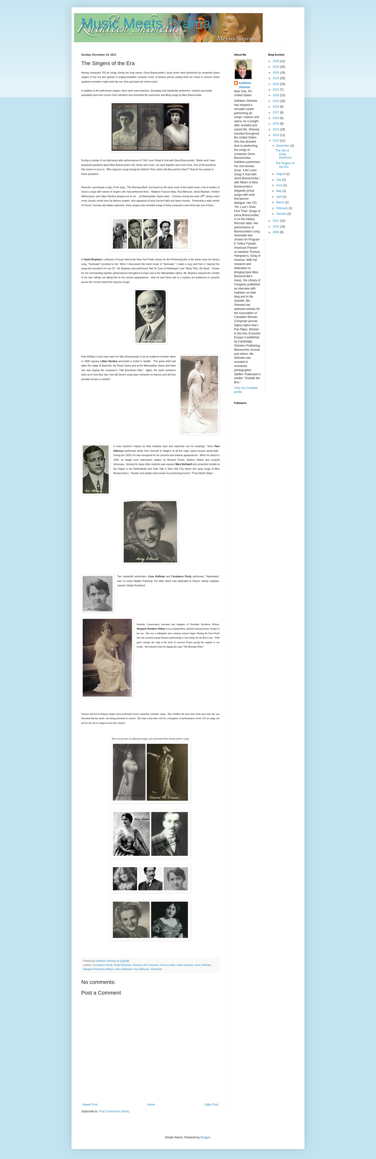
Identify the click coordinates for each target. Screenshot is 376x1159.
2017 (276, 112)
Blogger (205, 1137)
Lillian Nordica (185, 964)
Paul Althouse (141, 969)
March (280, 202)
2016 (276, 118)
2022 (276, 84)
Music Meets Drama (146, 23)
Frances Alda (167, 964)
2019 (276, 101)
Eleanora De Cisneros (145, 964)
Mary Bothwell (123, 969)
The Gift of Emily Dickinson (283, 154)
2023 (276, 78)
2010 (276, 226)
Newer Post (90, 1104)
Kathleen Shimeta (245, 85)
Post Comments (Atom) (114, 1111)
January (281, 213)
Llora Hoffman (203, 964)
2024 (276, 72)
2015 (276, 123)
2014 (276, 129)
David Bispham (122, 964)
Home (151, 1104)
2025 (276, 66)
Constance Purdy (102, 964)
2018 (276, 106)
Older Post (211, 1104)
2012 (276, 140)
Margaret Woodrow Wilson (98, 969)
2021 (276, 89)
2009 (276, 232)
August (281, 174)
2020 (276, 95)
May (279, 191)
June (279, 185)
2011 (276, 220)
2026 (276, 61)
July (279, 179)
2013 (276, 135)
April (279, 196)
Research (156, 969)
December (283, 145)
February (282, 208)
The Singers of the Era (284, 165)
